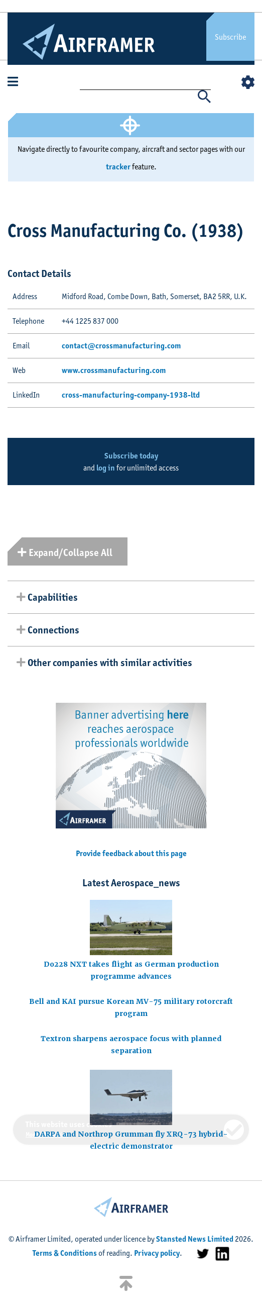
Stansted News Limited (194, 1239)
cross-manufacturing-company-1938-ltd (131, 395)
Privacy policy (157, 1253)
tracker (118, 166)
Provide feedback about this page (131, 853)
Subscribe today (131, 455)
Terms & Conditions (65, 1253)
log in (105, 468)
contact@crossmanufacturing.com (121, 345)
